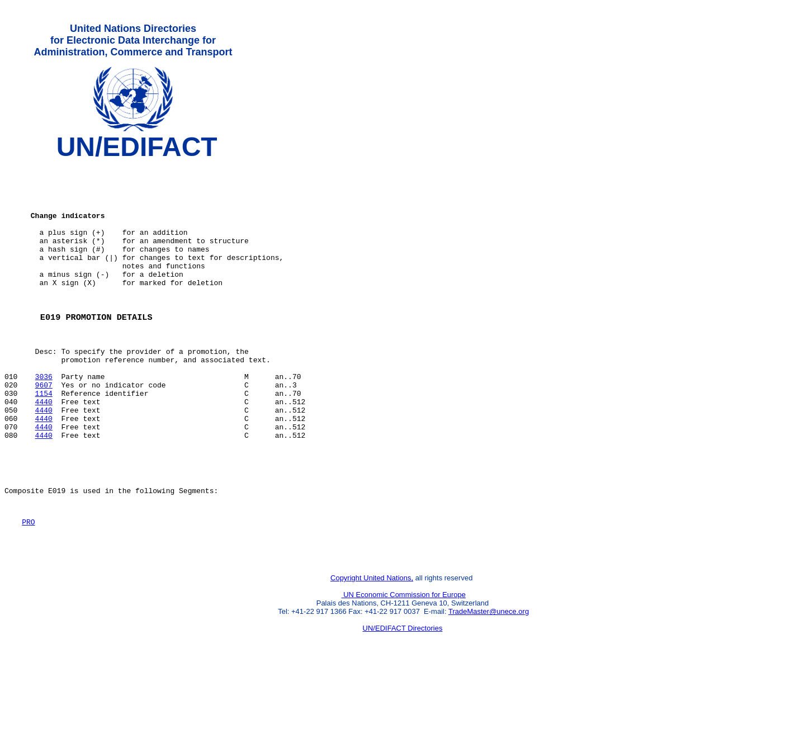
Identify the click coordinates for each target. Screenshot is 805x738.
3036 (44, 418)
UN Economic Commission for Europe (404, 663)
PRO (28, 585)
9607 (44, 428)
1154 (44, 438)
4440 (44, 448)
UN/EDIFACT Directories (403, 696)
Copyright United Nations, (371, 646)
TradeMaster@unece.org (488, 679)
